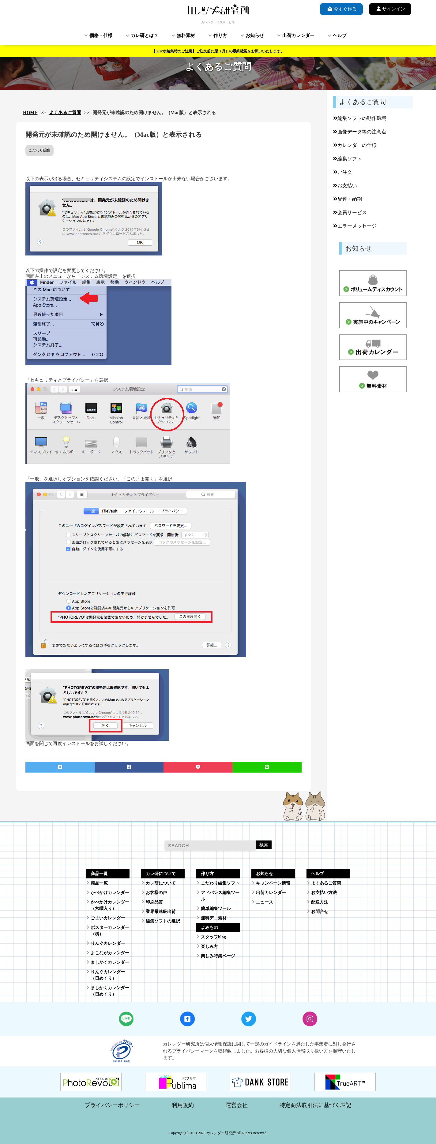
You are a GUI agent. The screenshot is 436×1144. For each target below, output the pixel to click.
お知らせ (255, 35)
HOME (30, 112)
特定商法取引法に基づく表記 (315, 1105)
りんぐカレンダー (108, 943)
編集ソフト (347, 158)
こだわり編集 (39, 150)
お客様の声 (156, 892)
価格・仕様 (100, 35)
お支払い (345, 185)
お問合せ (319, 911)
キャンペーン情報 (273, 883)
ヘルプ (340, 35)
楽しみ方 (209, 946)
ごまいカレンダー (108, 918)
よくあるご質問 (65, 112)
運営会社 (237, 1105)
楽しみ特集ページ (218, 956)
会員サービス (350, 212)
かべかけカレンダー (110, 892)
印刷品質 (154, 902)
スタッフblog (213, 937)
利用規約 (183, 1105)
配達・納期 (347, 199)
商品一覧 (99, 883)
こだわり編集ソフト (220, 883)
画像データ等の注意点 (359, 131)
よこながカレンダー (110, 953)
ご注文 (342, 172)
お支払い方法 (324, 892)
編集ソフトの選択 (163, 921)
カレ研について (161, 883)
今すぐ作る (341, 8)
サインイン (390, 8)
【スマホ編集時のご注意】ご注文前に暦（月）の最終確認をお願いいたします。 (218, 51)
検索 (264, 844)
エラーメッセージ (355, 226)
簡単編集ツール (216, 908)
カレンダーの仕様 (355, 145)
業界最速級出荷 (161, 911)
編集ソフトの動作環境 (359, 118)
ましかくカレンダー (110, 962)
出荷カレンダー (298, 35)
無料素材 (186, 35)
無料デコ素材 (214, 918)
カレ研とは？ (144, 35)
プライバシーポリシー (112, 1105)
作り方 (220, 35)
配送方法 (319, 902)
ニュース (264, 902)
